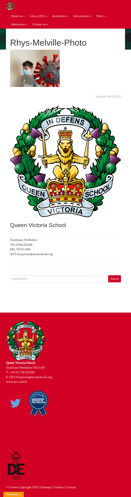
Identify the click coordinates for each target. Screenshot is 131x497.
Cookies (58, 487)
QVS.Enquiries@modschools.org (30, 377)
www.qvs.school (16, 382)
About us (18, 16)
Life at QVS (38, 16)
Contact (71, 487)
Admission (19, 24)
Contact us (40, 24)
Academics (60, 16)
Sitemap (45, 487)
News (101, 16)
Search (114, 279)
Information (82, 16)
